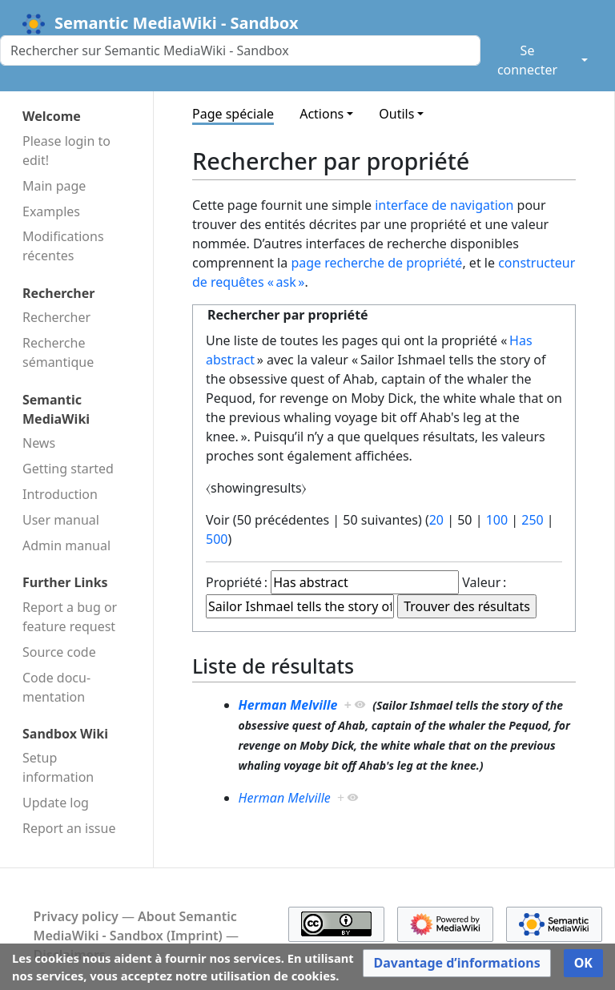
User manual (60, 520)
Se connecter (527, 60)
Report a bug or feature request (69, 616)
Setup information (58, 767)
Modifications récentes (63, 245)
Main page (54, 186)
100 (497, 520)
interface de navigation (444, 205)
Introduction (60, 494)
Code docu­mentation (56, 687)
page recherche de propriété (376, 263)
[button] (456, 963)
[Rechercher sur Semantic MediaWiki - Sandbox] (240, 50)
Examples (51, 211)
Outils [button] (396, 114)
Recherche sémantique (58, 352)
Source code (59, 652)
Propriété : (236, 582)
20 (436, 520)
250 (532, 520)
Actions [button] (321, 114)
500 (216, 539)
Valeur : (484, 582)
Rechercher (56, 317)
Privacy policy (76, 916)
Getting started (68, 468)
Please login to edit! (66, 150)
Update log (55, 802)
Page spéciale (233, 114)
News (38, 443)
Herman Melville (288, 705)
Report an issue (68, 828)
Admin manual (66, 545)
